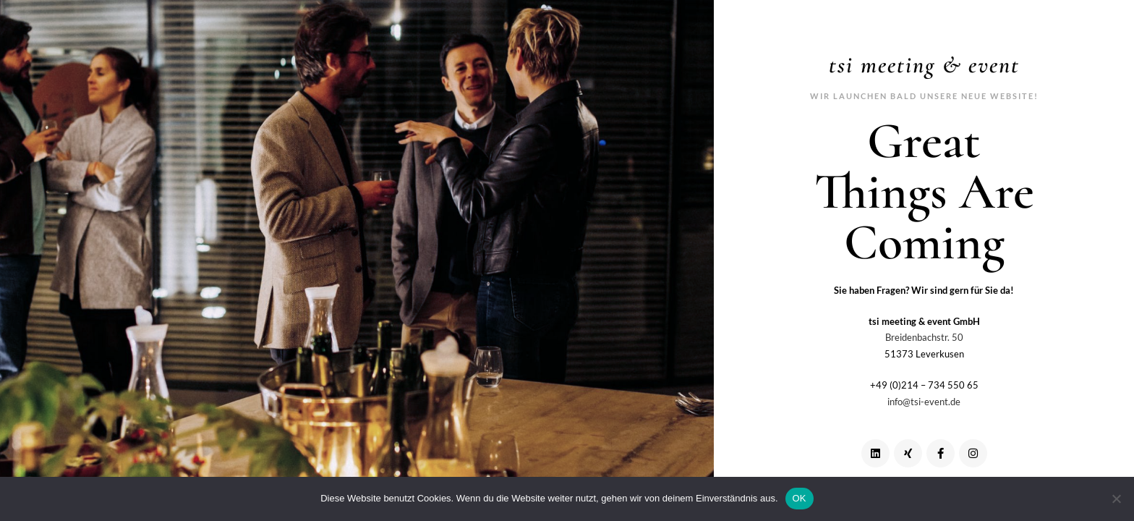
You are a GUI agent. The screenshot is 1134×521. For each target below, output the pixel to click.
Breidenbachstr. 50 (924, 337)
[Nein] (1116, 498)
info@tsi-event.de (923, 401)
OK (799, 498)
